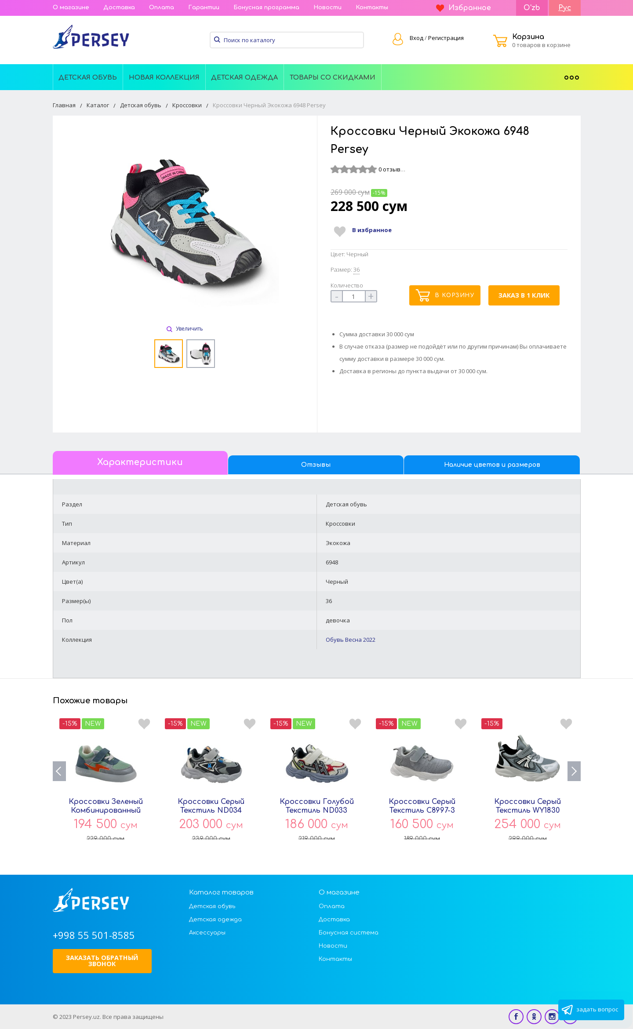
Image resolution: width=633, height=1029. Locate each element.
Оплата (161, 7)
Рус (564, 8)
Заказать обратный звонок (102, 960)
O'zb (532, 8)
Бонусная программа (266, 7)
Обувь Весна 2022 (350, 640)
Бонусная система (348, 933)
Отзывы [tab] (316, 465)
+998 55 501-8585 (94, 935)
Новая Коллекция (164, 77)
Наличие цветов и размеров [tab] (492, 465)
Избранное (463, 8)
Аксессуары (207, 933)
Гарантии (203, 7)
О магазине (71, 7)
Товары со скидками (332, 77)
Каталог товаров (221, 892)
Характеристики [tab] (140, 462)
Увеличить (185, 328)
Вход (416, 38)
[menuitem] (88, 77)
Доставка (119, 7)
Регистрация (446, 38)
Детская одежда (244, 77)
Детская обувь (87, 77)
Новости (327, 7)
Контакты (372, 7)
